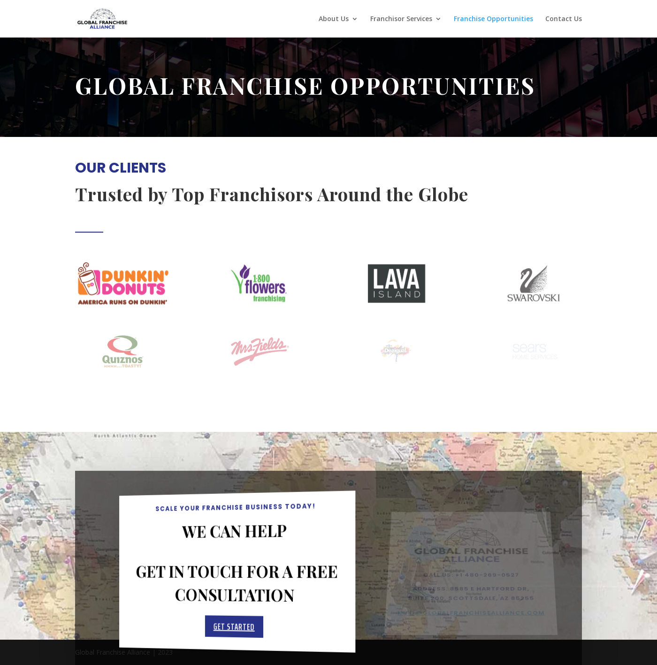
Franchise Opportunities (493, 19)
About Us (334, 19)
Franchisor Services (401, 19)
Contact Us (563, 19)
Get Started (234, 629)
